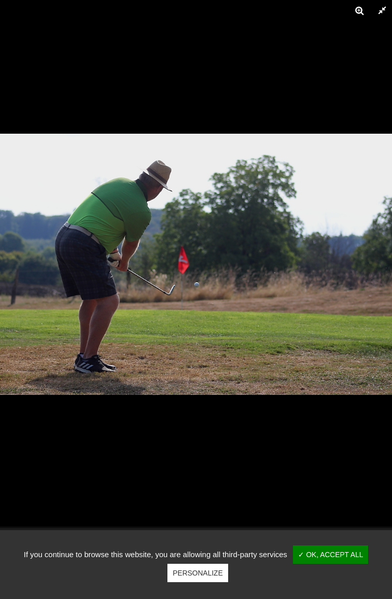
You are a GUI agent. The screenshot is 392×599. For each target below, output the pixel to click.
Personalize (198, 573)
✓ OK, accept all (330, 555)
